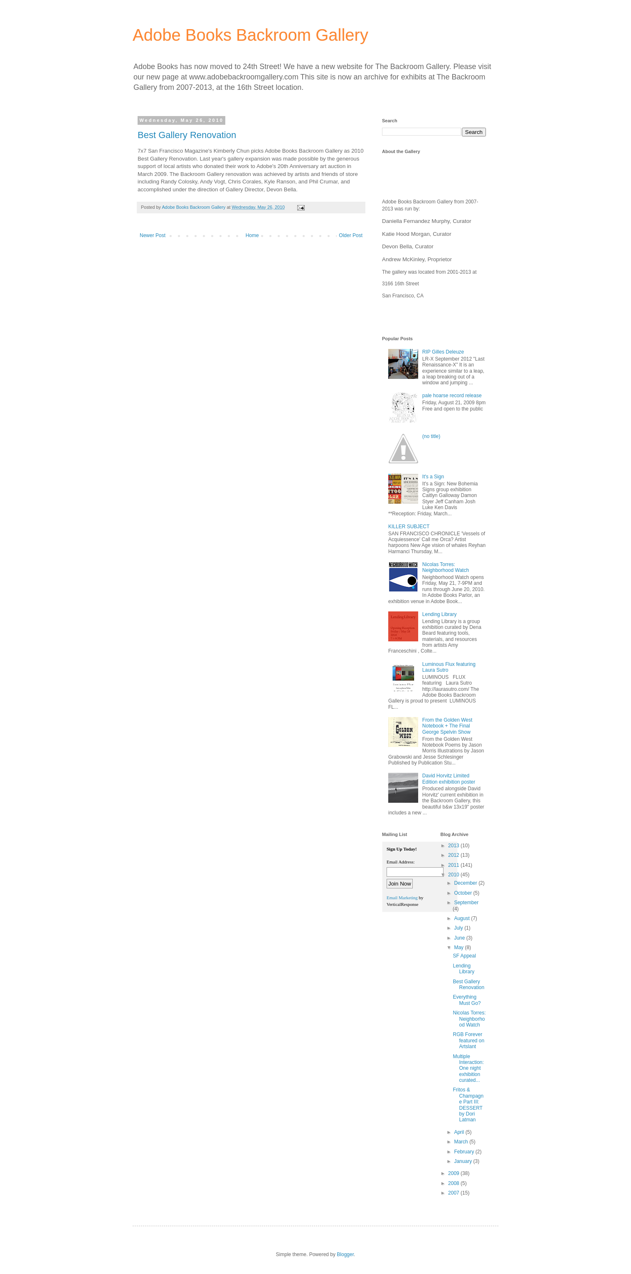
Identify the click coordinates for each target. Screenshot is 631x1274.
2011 (454, 865)
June (460, 938)
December (466, 883)
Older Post (350, 235)
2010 (454, 875)
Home (252, 235)
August (462, 918)
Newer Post (152, 235)
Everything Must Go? (467, 1000)
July (459, 928)
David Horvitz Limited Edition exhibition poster (448, 778)
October (463, 893)
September (466, 902)
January (463, 1161)
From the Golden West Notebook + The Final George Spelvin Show (447, 726)
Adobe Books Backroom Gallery (250, 35)
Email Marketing (402, 897)
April (459, 1132)
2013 (454, 846)
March (461, 1142)
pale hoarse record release (452, 395)
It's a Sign (433, 477)
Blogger (345, 1254)
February (464, 1152)
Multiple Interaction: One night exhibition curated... (468, 1069)
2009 (454, 1173)
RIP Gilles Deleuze (443, 352)
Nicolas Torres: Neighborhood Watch (445, 567)
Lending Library (439, 614)
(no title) (431, 436)
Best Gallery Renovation (187, 135)
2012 (454, 855)
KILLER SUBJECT (408, 526)
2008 (454, 1183)
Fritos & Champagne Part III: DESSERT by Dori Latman (468, 1105)
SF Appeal (464, 956)
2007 (454, 1193)
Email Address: (401, 861)
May (459, 947)
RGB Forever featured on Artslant (468, 1040)
